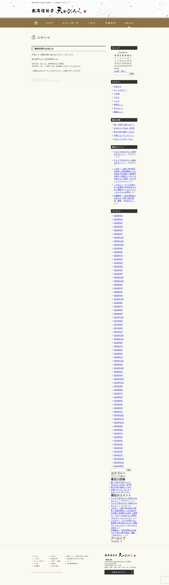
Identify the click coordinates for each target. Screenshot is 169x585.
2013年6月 (118, 397)
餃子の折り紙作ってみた (124, 132)
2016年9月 (118, 343)
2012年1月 (118, 455)
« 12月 (116, 71)
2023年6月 (118, 216)
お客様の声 (54, 558)
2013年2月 (118, 408)
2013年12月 (119, 379)
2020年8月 (118, 285)
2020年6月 (118, 292)
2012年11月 (119, 419)
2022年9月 (118, 248)
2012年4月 (118, 444)
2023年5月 (118, 219)
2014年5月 (118, 372)
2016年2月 (118, 357)
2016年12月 (119, 336)
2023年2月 (118, 230)
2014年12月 (119, 368)
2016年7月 (118, 346)
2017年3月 (118, 328)
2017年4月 (118, 325)
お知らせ (57, 81)
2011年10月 (119, 466)
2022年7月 (118, 256)
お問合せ (53, 563)
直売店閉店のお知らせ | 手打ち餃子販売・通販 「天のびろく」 (125, 198)
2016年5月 (118, 354)
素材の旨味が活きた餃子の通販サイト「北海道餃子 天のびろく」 (50, 2)
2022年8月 (118, 252)
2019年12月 (119, 299)
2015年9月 (118, 365)
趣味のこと (118, 112)
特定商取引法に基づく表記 (75, 558)
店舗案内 (117, 196)
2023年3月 (118, 227)
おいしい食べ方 (39, 561)
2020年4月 (118, 296)
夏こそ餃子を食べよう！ (124, 125)
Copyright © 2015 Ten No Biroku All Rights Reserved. (47, 572)
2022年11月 (119, 241)
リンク (69, 561)
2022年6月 (118, 259)
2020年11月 (119, 281)
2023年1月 (118, 234)
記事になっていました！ (124, 135)
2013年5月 (118, 401)
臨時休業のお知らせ (44, 49)
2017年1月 (118, 332)
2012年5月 (118, 441)
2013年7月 (118, 394)
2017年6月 (118, 321)
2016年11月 (119, 339)
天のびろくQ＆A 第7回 (124, 128)
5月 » (123, 71)
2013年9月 (118, 386)
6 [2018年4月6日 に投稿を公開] (128, 58)
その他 (116, 94)
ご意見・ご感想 (55, 561)
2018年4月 (118, 314)
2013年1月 (118, 412)
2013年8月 (118, 390)
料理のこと (118, 105)
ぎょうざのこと (120, 90)
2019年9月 (118, 303)
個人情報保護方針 (72, 563)
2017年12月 (119, 317)
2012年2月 (118, 452)
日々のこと (118, 108)
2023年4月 (118, 223)
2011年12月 (119, 459)
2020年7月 (118, 288)
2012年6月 (118, 437)
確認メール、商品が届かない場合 (77, 556)
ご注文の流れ (54, 566)
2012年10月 (119, 423)
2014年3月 (118, 375)
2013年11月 (119, 383)
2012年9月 (118, 426)
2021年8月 (118, 274)
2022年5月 (118, 263)
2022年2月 (118, 270)
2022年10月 (119, 245)
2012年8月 (118, 430)
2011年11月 (119, 463)
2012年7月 (118, 433)
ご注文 (116, 169)
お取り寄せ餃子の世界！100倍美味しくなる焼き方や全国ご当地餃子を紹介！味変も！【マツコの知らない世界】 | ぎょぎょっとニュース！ (124, 513)
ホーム (36, 556)
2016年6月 (118, 350)
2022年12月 (119, 238)
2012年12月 (119, 415)
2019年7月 (118, 306)
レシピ (116, 101)
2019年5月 (118, 310)
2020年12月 (119, 277)
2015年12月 (119, 361)
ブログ (116, 97)
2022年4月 (118, 267)
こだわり (117, 185)
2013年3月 (118, 404)
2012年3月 (118, 448)
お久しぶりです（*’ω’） (124, 139)
